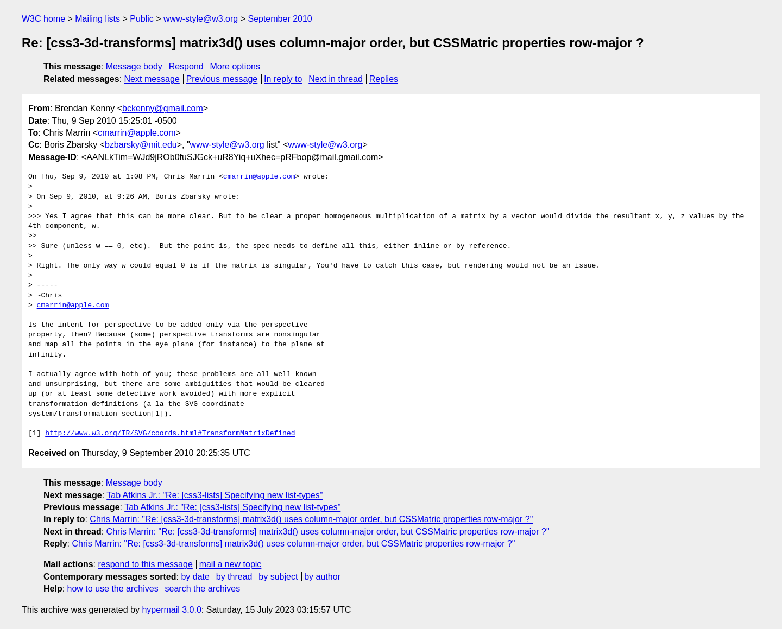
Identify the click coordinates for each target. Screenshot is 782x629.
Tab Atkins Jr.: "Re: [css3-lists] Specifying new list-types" (214, 495)
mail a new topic (230, 564)
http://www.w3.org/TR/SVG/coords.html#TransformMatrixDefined (170, 434)
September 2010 (280, 18)
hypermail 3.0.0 (171, 609)
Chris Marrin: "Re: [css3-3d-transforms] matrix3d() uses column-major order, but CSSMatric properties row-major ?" (311, 519)
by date (195, 576)
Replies (383, 79)
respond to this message (145, 564)
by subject (278, 576)
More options (235, 66)
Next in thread (335, 79)
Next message (152, 79)
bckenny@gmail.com (162, 108)
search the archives (203, 588)
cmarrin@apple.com (136, 132)
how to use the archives (113, 588)
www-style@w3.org (200, 18)
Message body (134, 66)
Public (142, 18)
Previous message (222, 79)
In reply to (283, 79)
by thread (234, 576)
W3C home (43, 18)
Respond (186, 66)
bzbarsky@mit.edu (141, 144)
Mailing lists (97, 18)
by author (322, 576)
